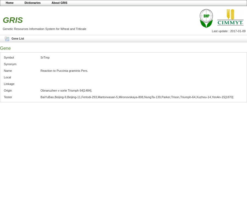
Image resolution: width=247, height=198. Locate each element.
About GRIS (59, 2)
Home (9, 2)
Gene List (18, 38)
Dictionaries (32, 2)
